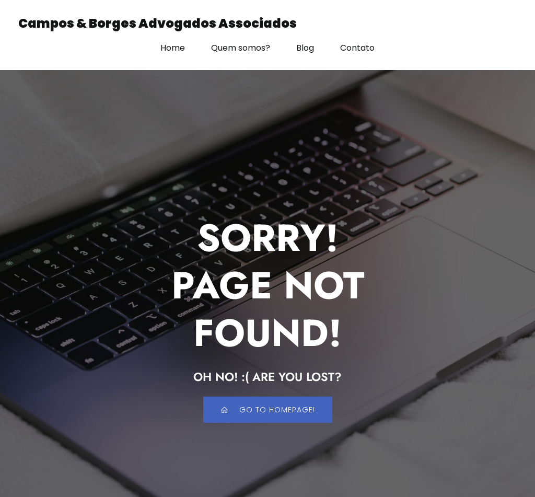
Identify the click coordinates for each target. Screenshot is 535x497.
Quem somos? (240, 48)
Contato (357, 48)
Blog (305, 48)
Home (172, 48)
